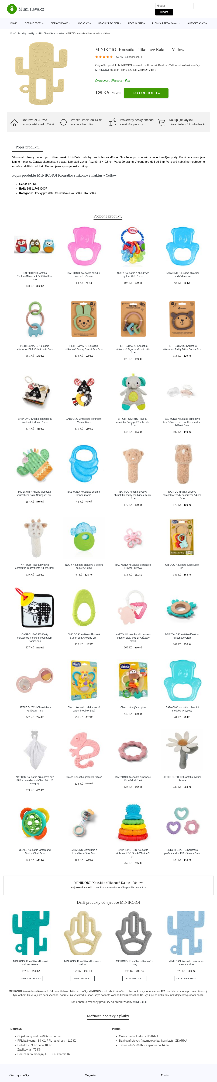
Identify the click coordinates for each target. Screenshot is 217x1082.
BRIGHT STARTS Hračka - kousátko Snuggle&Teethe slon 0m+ (133, 422)
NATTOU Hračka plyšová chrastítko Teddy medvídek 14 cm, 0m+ (133, 495)
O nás (165, 1075)
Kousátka (141, 887)
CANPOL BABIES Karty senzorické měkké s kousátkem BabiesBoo (34, 637)
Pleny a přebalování (165, 23)
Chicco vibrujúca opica (133, 707)
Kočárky (83, 23)
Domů (14, 23)
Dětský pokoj (59, 23)
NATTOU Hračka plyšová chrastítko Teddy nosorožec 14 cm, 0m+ (182, 495)
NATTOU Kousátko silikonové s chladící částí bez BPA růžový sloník (133, 637)
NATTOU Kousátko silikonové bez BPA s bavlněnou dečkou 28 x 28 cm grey (35, 780)
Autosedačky (196, 23)
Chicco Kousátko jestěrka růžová (84, 777)
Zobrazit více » (147, 69)
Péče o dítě (135, 23)
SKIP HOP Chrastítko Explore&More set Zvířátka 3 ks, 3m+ (35, 276)
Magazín (90, 1075)
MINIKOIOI (102, 69)
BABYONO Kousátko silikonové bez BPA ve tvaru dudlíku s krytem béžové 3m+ (182, 422)
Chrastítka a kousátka (54, 33)
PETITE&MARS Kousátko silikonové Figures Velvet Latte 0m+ (133, 349)
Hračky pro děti (108, 23)
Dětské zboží (33, 23)
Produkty (22, 33)
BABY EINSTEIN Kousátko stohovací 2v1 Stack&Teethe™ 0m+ (133, 853)
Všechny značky (19, 1075)
